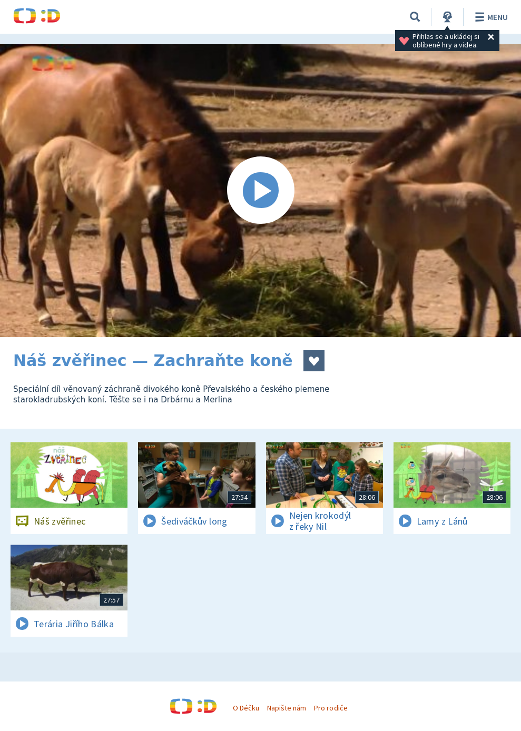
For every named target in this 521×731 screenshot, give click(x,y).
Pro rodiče (330, 708)
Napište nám (286, 708)
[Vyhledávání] (415, 17)
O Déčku (246, 708)
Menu (489, 17)
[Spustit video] (260, 190)
